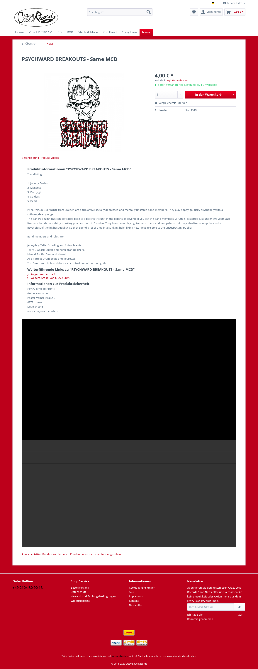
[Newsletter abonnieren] (239, 607)
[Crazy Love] (129, 32)
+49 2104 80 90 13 (28, 587)
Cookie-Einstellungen (142, 587)
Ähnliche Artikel (32, 554)
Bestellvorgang (80, 587)
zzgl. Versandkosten (177, 80)
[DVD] (70, 32)
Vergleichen (164, 103)
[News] (146, 32)
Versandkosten (120, 656)
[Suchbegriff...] (119, 12)
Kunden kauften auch (55, 554)
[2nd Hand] (109, 32)
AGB (131, 592)
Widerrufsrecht (80, 600)
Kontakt (134, 600)
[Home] (19, 32)
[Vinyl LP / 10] (40, 32)
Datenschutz (78, 592)
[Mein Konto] (211, 12)
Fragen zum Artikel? (41, 274)
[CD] (59, 32)
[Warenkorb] (234, 12)
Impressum (136, 596)
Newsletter (135, 605)
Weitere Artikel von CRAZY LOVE (48, 278)
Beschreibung (30, 157)
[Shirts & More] (88, 32)
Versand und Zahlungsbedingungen (93, 596)
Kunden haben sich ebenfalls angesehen (95, 554)
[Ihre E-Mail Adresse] (210, 607)
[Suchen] (148, 12)
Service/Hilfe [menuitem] (233, 3)
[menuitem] (119, 13)
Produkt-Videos (49, 157)
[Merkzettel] (194, 12)
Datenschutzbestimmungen (220, 614)
